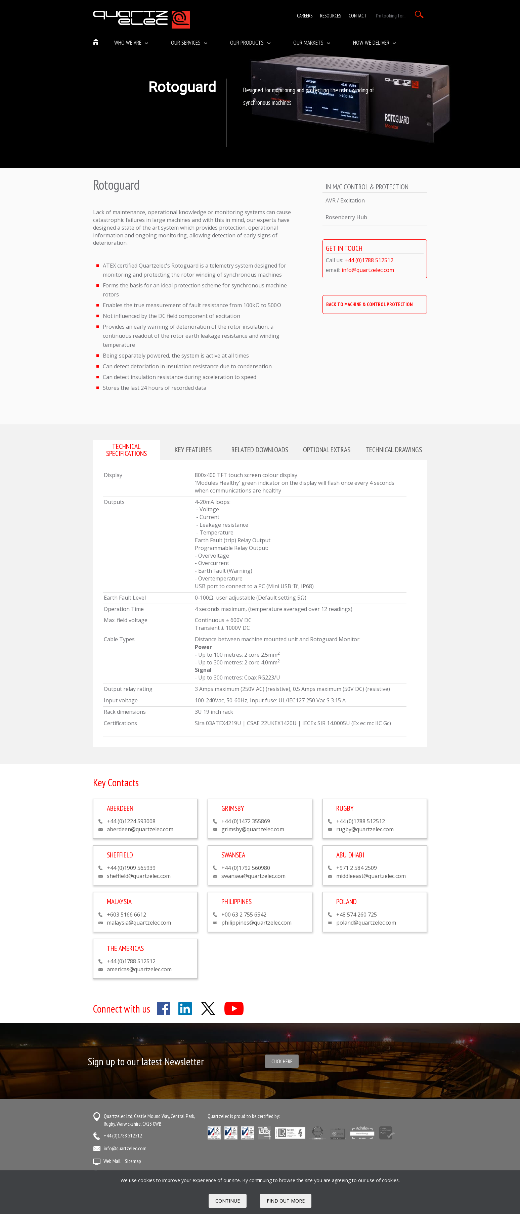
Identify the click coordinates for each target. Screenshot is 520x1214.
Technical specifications (126, 449)
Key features (193, 449)
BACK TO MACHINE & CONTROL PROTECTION (369, 304)
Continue (227, 1201)
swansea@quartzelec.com (253, 876)
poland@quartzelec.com (366, 922)
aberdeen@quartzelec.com (140, 829)
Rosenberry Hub (346, 217)
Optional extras (326, 449)
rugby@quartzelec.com (365, 829)
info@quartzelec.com (368, 270)
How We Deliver (374, 42)
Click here (282, 1061)
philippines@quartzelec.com (256, 922)
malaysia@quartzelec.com (139, 922)
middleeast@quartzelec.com (371, 876)
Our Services (189, 42)
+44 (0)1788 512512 (369, 260)
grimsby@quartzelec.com (252, 829)
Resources (330, 15)
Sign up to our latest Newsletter (146, 1061)
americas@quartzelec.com (139, 969)
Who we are (131, 42)
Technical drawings (393, 449)
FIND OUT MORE (286, 1201)
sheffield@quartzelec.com (139, 876)
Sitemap (133, 1161)
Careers (304, 15)
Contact (357, 15)
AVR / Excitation (345, 200)
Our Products (250, 42)
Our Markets (312, 42)
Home (96, 42)
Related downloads (259, 449)
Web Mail (112, 1161)
